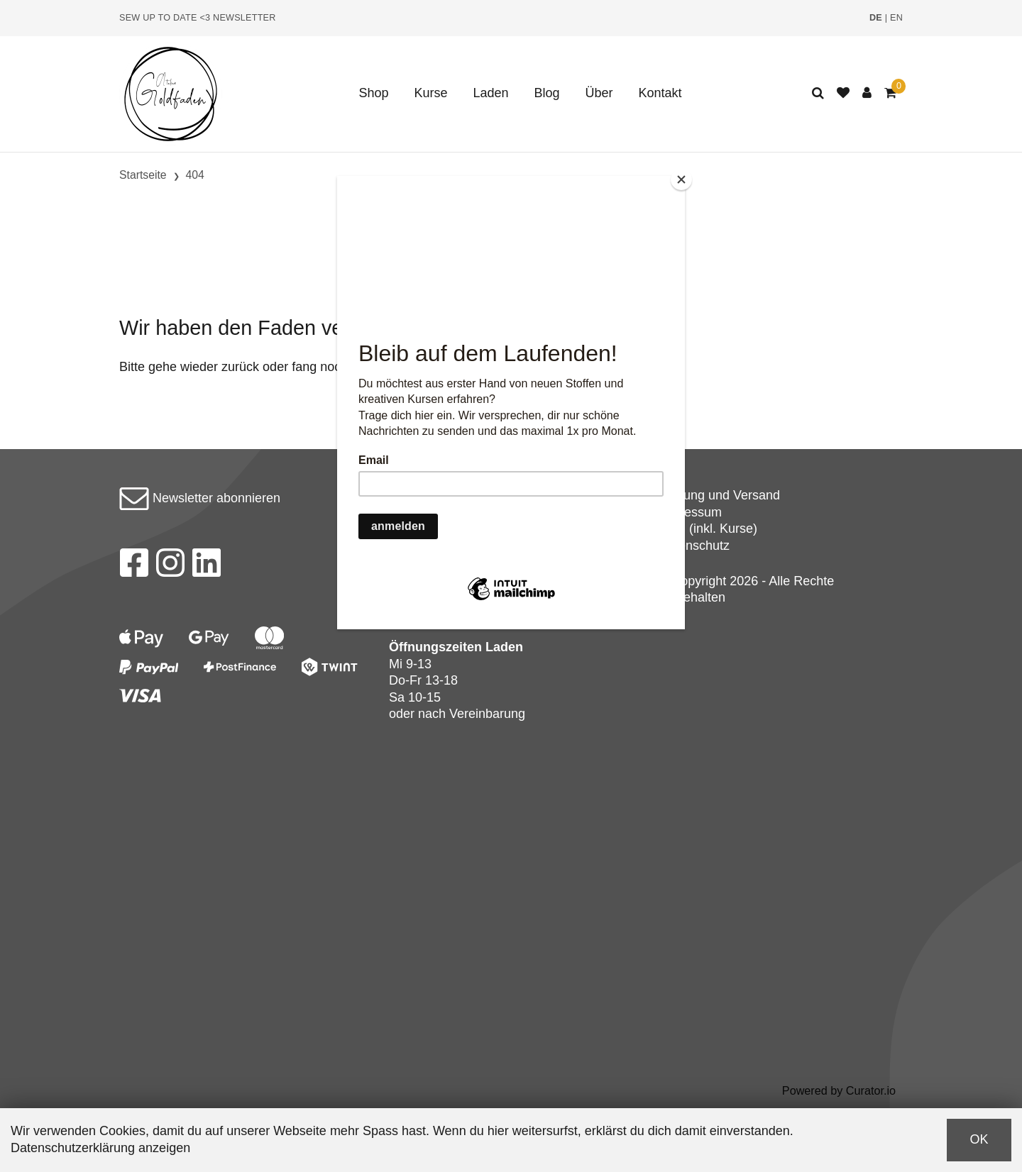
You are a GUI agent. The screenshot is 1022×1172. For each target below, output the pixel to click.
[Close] (681, 179)
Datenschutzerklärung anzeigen (100, 1148)
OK (978, 1139)
